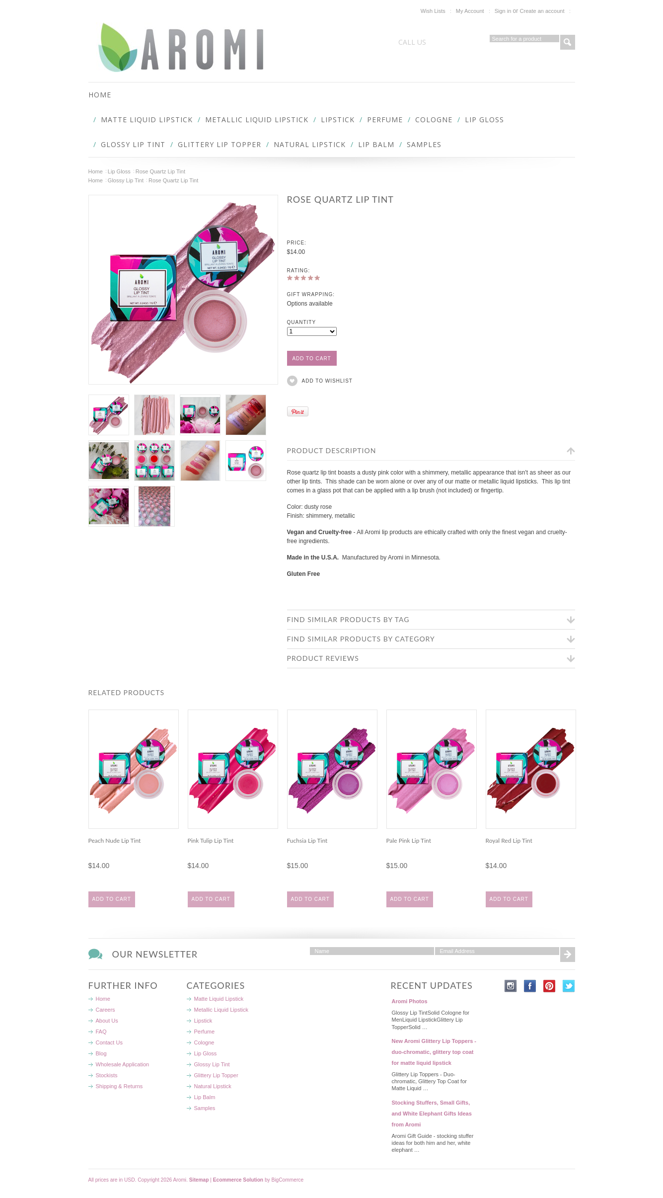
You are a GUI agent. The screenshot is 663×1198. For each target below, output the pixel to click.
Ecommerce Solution (238, 1180)
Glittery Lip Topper (219, 144)
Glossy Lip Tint (133, 144)
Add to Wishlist (327, 381)
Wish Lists (433, 11)
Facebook (530, 986)
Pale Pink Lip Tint (408, 840)
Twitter (569, 986)
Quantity (301, 322)
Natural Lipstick (310, 144)
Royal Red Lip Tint (509, 840)
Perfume (385, 119)
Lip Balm (376, 144)
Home (95, 171)
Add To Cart (111, 899)
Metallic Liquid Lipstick (256, 119)
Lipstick (338, 119)
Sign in (503, 11)
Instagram (511, 986)
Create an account (542, 11)
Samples (424, 144)
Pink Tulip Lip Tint (211, 840)
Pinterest (549, 986)
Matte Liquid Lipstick (147, 119)
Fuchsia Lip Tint (307, 840)
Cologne (433, 119)
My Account (470, 11)
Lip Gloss (484, 119)
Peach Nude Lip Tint (114, 840)
